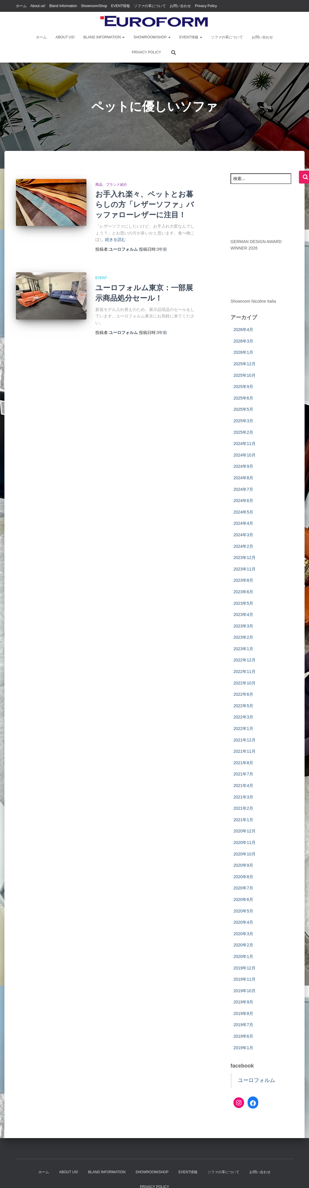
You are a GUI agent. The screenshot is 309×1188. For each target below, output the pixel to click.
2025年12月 (244, 363)
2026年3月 (243, 341)
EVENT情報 (120, 6)
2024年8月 (243, 477)
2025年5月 (243, 409)
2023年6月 (243, 591)
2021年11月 (244, 751)
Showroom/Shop (94, 6)
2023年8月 (243, 580)
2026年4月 (243, 329)
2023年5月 (243, 603)
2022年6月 (243, 694)
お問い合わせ (180, 6)
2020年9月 (243, 865)
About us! (37, 6)
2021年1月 (243, 819)
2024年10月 (244, 455)
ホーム (21, 6)
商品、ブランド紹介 (111, 184)
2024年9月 (243, 466)
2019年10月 (244, 990)
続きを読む (115, 239)
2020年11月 (244, 842)
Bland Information (63, 6)
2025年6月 (243, 398)
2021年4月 (243, 785)
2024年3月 (243, 534)
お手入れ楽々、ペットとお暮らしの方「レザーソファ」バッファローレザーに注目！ (144, 204)
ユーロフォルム (256, 1080)
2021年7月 (243, 774)
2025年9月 (243, 386)
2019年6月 (243, 1036)
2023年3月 (243, 626)
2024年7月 (243, 489)
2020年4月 (243, 922)
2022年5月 (243, 705)
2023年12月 (244, 557)
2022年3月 (243, 717)
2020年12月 (244, 831)
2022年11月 (244, 671)
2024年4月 (243, 523)
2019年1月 (243, 1047)
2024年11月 (244, 443)
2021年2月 (243, 808)
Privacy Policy (206, 6)
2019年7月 (243, 1024)
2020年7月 (243, 888)
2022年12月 (244, 660)
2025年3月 (243, 420)
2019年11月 (244, 979)
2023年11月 (244, 569)
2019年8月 (243, 1013)
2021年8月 (243, 762)
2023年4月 (243, 614)
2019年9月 (243, 1002)
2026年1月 (243, 352)
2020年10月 (244, 854)
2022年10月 (244, 683)
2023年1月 (243, 648)
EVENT (101, 278)
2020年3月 (243, 933)
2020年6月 (243, 899)
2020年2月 (243, 945)
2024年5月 (243, 512)
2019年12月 (244, 968)
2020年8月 (243, 876)
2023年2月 (243, 637)
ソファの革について (150, 6)
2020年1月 (243, 956)
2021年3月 (243, 797)
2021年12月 (244, 740)
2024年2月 (243, 546)
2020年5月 (243, 911)
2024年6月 (243, 500)
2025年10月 (244, 375)
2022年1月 (243, 728)
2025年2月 (243, 432)
